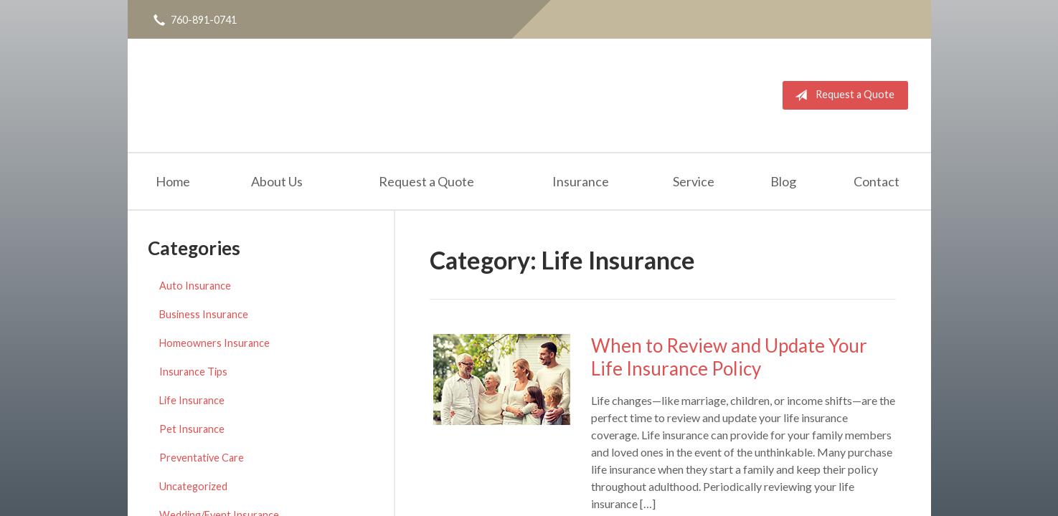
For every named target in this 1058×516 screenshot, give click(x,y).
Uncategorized (193, 486)
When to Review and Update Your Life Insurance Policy (729, 357)
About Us (277, 181)
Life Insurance (192, 400)
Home (173, 181)
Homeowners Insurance (214, 343)
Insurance (580, 181)
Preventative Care (201, 458)
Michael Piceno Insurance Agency (286, 95)
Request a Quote (841, 95)
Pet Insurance (192, 429)
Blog (783, 181)
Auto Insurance (195, 286)
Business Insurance (203, 314)
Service (693, 181)
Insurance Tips (193, 372)
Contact (876, 181)
